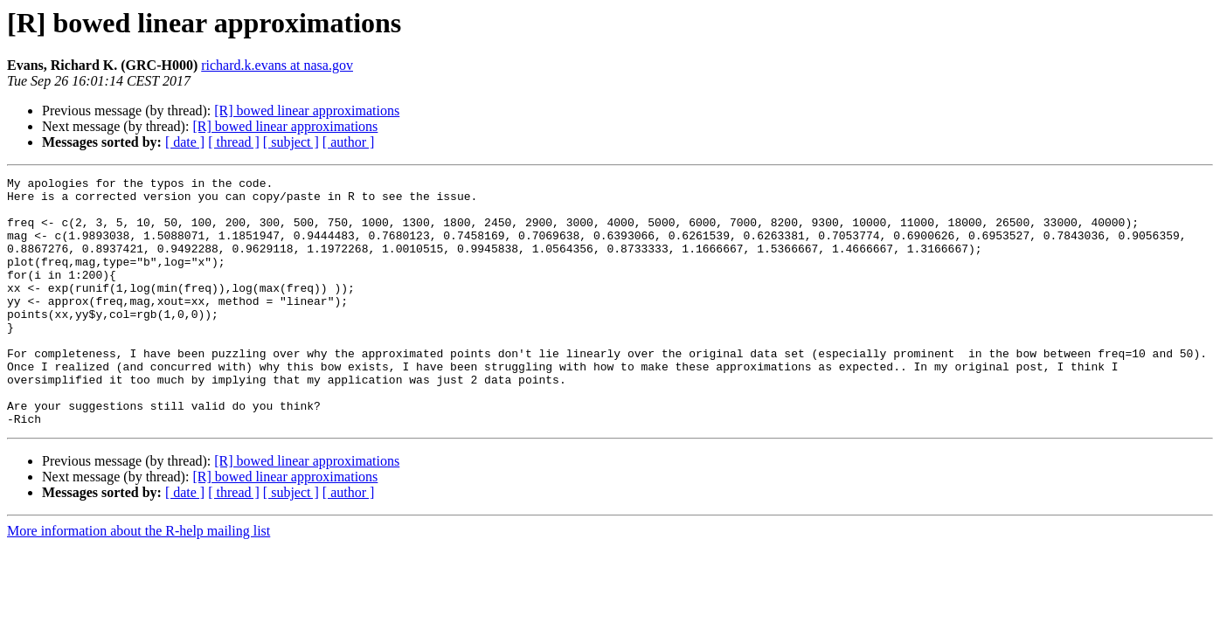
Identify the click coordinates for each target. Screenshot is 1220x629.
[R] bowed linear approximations (306, 110)
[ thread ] (234, 142)
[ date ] (184, 142)
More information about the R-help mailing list (138, 580)
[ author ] (348, 142)
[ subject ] (291, 142)
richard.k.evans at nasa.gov (277, 65)
